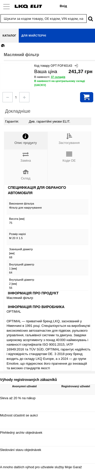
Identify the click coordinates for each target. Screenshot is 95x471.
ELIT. (66, 121)
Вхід (63, 6)
